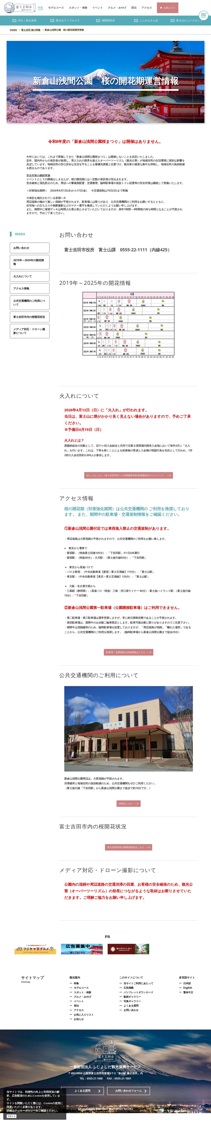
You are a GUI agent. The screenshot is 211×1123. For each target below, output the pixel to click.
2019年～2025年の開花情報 (28, 262)
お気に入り (169, 8)
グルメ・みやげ (117, 7)
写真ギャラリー (132, 1011)
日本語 (188, 993)
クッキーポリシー (25, 1110)
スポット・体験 (78, 7)
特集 (40, 7)
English (188, 997)
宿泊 (133, 7)
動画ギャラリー (132, 1007)
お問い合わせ (21, 248)
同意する (11, 1116)
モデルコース (56, 7)
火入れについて (22, 276)
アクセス (146, 7)
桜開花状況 (108, 20)
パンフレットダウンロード (139, 1002)
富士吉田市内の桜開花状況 (29, 317)
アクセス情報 (21, 288)
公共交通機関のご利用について (29, 302)
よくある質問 (131, 1015)
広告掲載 (128, 997)
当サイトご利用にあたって (139, 993)
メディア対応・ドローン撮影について (29, 331)
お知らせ (78, 1029)
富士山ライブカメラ (68, 20)
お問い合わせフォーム (128, 1100)
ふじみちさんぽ (149, 20)
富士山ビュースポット (189, 20)
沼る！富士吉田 (27, 20)
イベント (97, 7)
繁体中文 (189, 1002)
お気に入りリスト (83, 1024)
